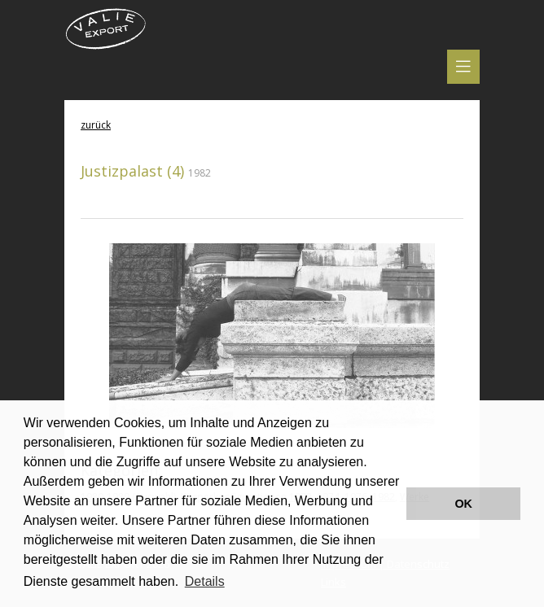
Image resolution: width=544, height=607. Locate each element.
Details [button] (205, 581)
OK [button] (463, 503)
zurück (96, 125)
